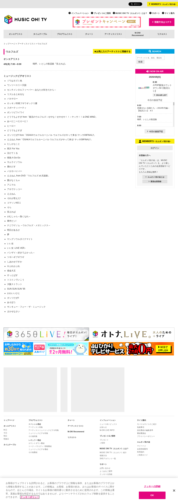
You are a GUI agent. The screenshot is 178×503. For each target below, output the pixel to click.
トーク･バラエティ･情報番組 (40, 446)
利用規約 (140, 452)
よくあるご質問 (106, 471)
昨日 (5, 430)
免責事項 (140, 427)
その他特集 (32, 436)
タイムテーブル (40, 34)
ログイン (155, 148)
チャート (89, 34)
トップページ (9, 44)
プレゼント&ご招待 (102, 13)
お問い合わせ (105, 468)
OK (152, 495)
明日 (5, 436)
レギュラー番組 (34, 440)
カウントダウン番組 (36, 443)
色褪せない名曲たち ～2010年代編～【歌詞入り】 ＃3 (153, 108)
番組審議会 (141, 433)
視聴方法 (103, 455)
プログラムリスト (65, 34)
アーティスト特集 (35, 427)
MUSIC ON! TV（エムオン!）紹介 (113, 452)
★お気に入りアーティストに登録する (112, 51)
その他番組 (32, 452)
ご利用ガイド (142, 455)
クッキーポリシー (29, 497)
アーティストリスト (113, 34)
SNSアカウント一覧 (108, 459)
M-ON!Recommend (137, 34)
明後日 (6, 439)
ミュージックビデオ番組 (38, 449)
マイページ (141, 446)
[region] (89, 490)
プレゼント (104, 440)
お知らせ (103, 427)
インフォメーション (80, 13)
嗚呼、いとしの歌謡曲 (43, 64)
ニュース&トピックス (108, 424)
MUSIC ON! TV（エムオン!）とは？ (131, 13)
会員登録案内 (142, 449)
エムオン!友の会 (143, 442)
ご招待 (102, 443)
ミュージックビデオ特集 (38, 433)
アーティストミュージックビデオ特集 (43, 430)
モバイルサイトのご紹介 (147, 424)
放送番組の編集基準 (145, 430)
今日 (5, 433)
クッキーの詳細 (106, 474)
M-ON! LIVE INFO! (107, 430)
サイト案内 (169, 13)
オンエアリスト (16, 34)
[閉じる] (174, 490)
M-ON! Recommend (76, 432)
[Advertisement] (30, 389)
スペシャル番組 (34, 424)
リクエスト (162, 34)
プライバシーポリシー (146, 436)
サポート (156, 13)
